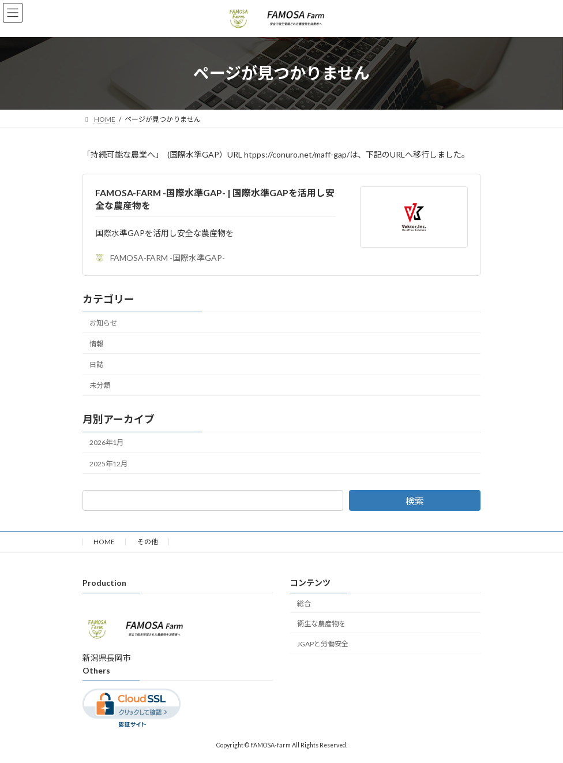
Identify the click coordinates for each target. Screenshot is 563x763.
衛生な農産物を (321, 623)
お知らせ (103, 323)
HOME (104, 541)
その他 (147, 541)
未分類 (99, 385)
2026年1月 (106, 443)
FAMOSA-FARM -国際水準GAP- (160, 258)
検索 (415, 500)
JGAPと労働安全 (322, 643)
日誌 (96, 364)
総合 (304, 603)
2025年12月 (108, 463)
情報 (96, 343)
